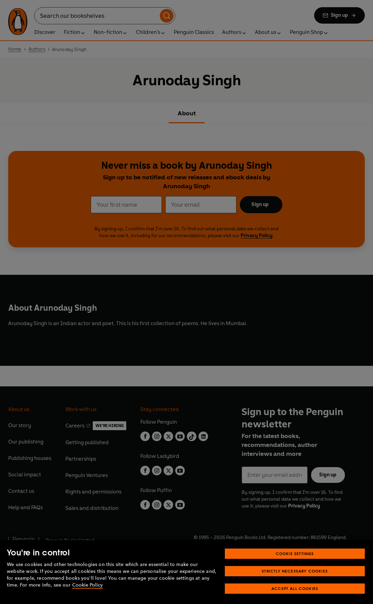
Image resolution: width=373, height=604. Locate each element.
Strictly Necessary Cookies (295, 579)
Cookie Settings (295, 562)
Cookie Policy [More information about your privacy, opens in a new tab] (87, 593)
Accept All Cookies (294, 597)
